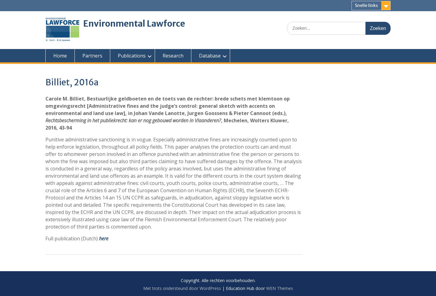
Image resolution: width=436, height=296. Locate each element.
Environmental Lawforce (134, 23)
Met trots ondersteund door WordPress (182, 288)
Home (60, 55)
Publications (132, 55)
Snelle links (366, 5)
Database (210, 55)
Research (173, 55)
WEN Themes (279, 288)
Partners (92, 55)
